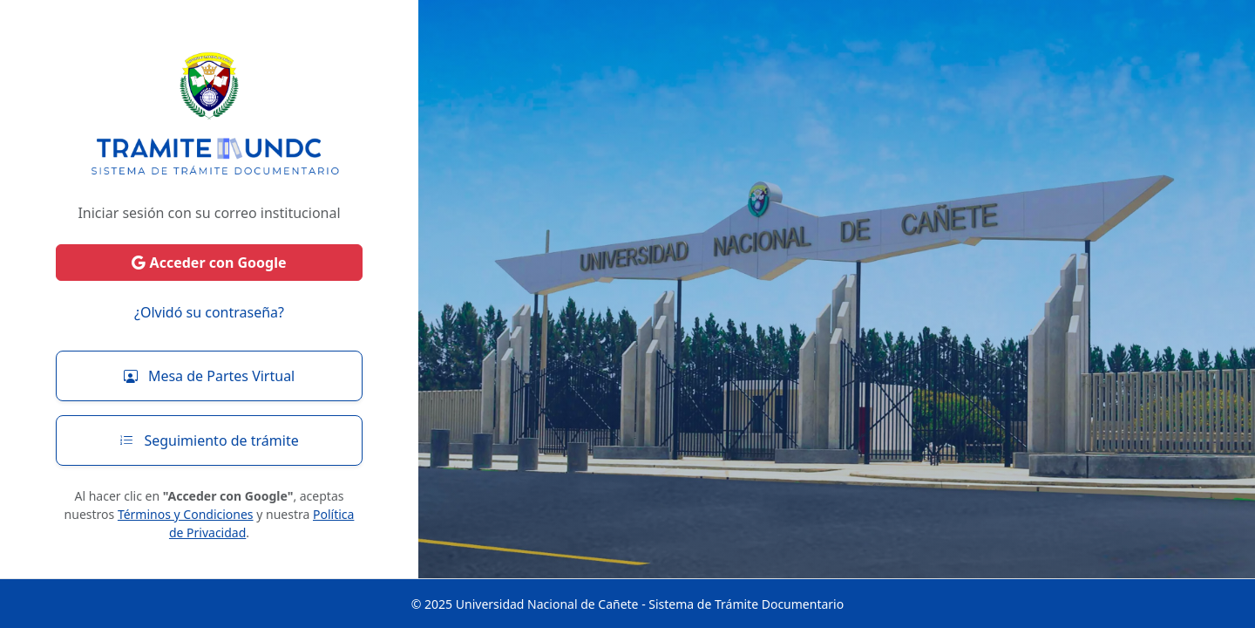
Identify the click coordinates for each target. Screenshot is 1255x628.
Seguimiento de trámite (208, 440)
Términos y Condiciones (186, 514)
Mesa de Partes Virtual (209, 376)
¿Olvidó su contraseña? (209, 312)
